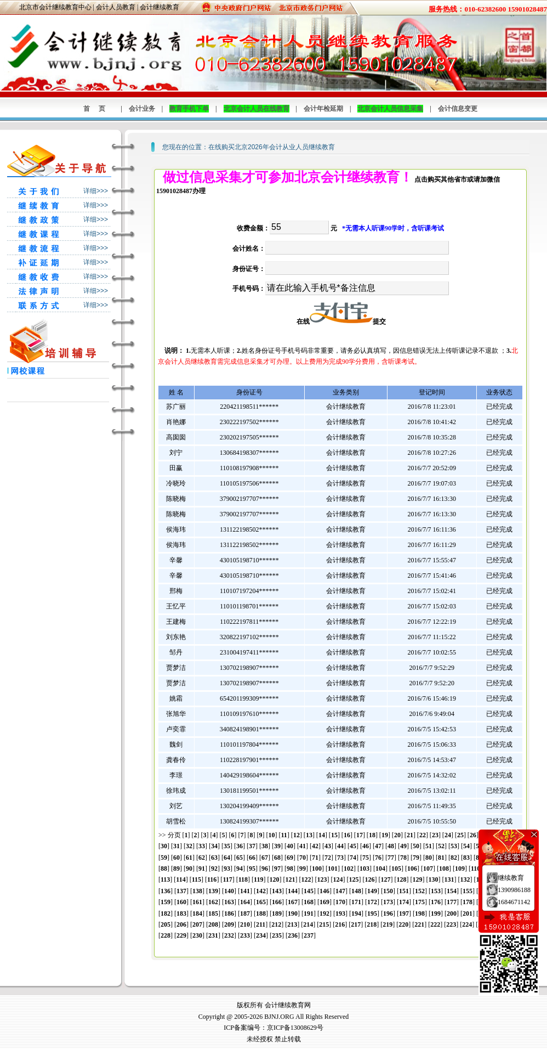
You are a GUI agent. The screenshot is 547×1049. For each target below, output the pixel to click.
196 (388, 913)
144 (293, 891)
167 (293, 902)
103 (364, 868)
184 (197, 913)
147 (340, 891)
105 (396, 868)
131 (449, 879)
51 (428, 846)
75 (365, 857)
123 (322, 879)
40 (290, 846)
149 (372, 891)
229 (181, 935)
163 (229, 902)
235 (277, 935)
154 (452, 891)
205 (165, 924)
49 (403, 846)
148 (356, 891)
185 (213, 913)
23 (435, 835)
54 (466, 846)
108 (444, 868)
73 (340, 857)
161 (197, 902)
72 (327, 857)
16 (347, 835)
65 (239, 857)
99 (302, 868)
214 (308, 924)
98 (290, 868)
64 (227, 857)
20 (397, 835)
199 (436, 913)
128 (401, 879)
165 (261, 902)
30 (164, 846)
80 (428, 857)
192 (324, 913)
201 (467, 913)
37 (252, 846)
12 (296, 835)
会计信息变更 (457, 108)
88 (164, 868)
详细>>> (95, 191)
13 (309, 835)
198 (420, 913)
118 (243, 879)
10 (272, 835)
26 (473, 835)
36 (239, 846)
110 (475, 868)
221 (419, 924)
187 (245, 913)
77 (391, 857)
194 (356, 913)
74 (353, 857)
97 (277, 868)
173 (388, 902)
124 (338, 879)
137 (181, 891)
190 (293, 913)
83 (466, 857)
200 (452, 913)
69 (290, 857)
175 (420, 902)
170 (340, 902)
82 (454, 857)
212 (276, 924)
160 (181, 902)
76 (378, 857)
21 (410, 835)
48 (391, 846)
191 (309, 913)
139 (213, 891)
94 (239, 868)
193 (340, 913)
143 (277, 891)
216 (340, 924)
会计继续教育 (159, 7)
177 (452, 902)
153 (436, 891)
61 (189, 857)
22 (422, 835)
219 (387, 924)
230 (197, 935)
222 (435, 924)
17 (359, 835)
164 (245, 902)
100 (317, 868)
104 (380, 868)
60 (176, 857)
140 (229, 891)
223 (451, 924)
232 (229, 935)
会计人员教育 (115, 7)
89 (176, 868)
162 (213, 902)
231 (213, 935)
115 (196, 879)
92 (214, 868)
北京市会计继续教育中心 (55, 7)
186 (229, 913)
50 (416, 846)
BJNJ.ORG (279, 1016)
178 (467, 902)
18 (372, 835)
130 (433, 879)
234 (261, 935)
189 (277, 913)
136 (165, 891)
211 (260, 924)
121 (290, 879)
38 (264, 846)
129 (417, 879)
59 (164, 857)
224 (467, 924)
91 (201, 868)
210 (245, 924)
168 (309, 902)
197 (404, 913)
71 (315, 857)
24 (448, 835)
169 (324, 902)
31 (176, 846)
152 (420, 891)
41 (302, 846)
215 (324, 924)
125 (353, 879)
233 (245, 935)
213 (292, 924)
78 (403, 857)
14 (321, 835)
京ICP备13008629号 (295, 1027)
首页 (98, 108)
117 (227, 879)
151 (404, 891)
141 (245, 891)
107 (428, 868)
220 (403, 924)
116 (211, 879)
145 (309, 891)
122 (306, 879)
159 (165, 902)
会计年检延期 (323, 108)
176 (436, 902)
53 (454, 846)
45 (353, 846)
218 (372, 924)
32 (189, 846)
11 (284, 835)
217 (356, 924)
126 (369, 879)
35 (227, 846)
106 (412, 868)
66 (252, 857)
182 (165, 913)
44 (340, 846)
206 (181, 924)
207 (197, 924)
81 (441, 857)
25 (460, 835)
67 (264, 857)
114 (180, 879)
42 (315, 846)
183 (181, 913)
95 (252, 868)
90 (189, 868)
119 (258, 879)
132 (465, 879)
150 (388, 891)
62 (201, 857)
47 (378, 846)
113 (165, 879)
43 (327, 846)
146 (324, 891)
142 (261, 891)
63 (214, 857)
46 (365, 846)
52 (441, 846)
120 (274, 879)
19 (384, 835)
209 (229, 924)
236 (293, 935)
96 (264, 868)
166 (277, 902)
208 (213, 924)
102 (349, 868)
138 (197, 891)
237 (309, 935)
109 (460, 868)
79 (416, 857)
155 (467, 891)
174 (404, 902)
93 (227, 868)
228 (165, 935)
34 (214, 846)
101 (333, 868)
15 (334, 835)
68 (277, 857)
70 (302, 857)
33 (201, 846)
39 (277, 846)
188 (261, 913)
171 (356, 902)
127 (385, 879)
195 (372, 913)
